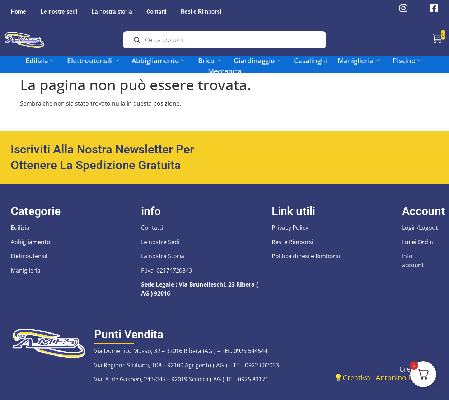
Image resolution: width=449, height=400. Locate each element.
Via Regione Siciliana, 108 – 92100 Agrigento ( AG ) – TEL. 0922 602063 (186, 365)
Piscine (407, 60)
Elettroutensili (93, 60)
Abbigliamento (158, 60)
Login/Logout (420, 228)
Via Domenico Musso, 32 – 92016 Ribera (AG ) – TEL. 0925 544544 (180, 351)
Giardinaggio (257, 60)
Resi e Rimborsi (201, 11)
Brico (209, 60)
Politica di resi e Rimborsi (306, 256)
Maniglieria (359, 60)
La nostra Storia (162, 256)
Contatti (156, 11)
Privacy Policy (290, 228)
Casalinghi (310, 60)
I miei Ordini (418, 242)
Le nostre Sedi (160, 242)
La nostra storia (112, 11)
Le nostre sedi (59, 11)
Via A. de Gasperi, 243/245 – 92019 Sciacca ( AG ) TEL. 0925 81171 (181, 379)
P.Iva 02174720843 (166, 270)
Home (18, 11)
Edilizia (39, 60)
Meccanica (225, 71)
